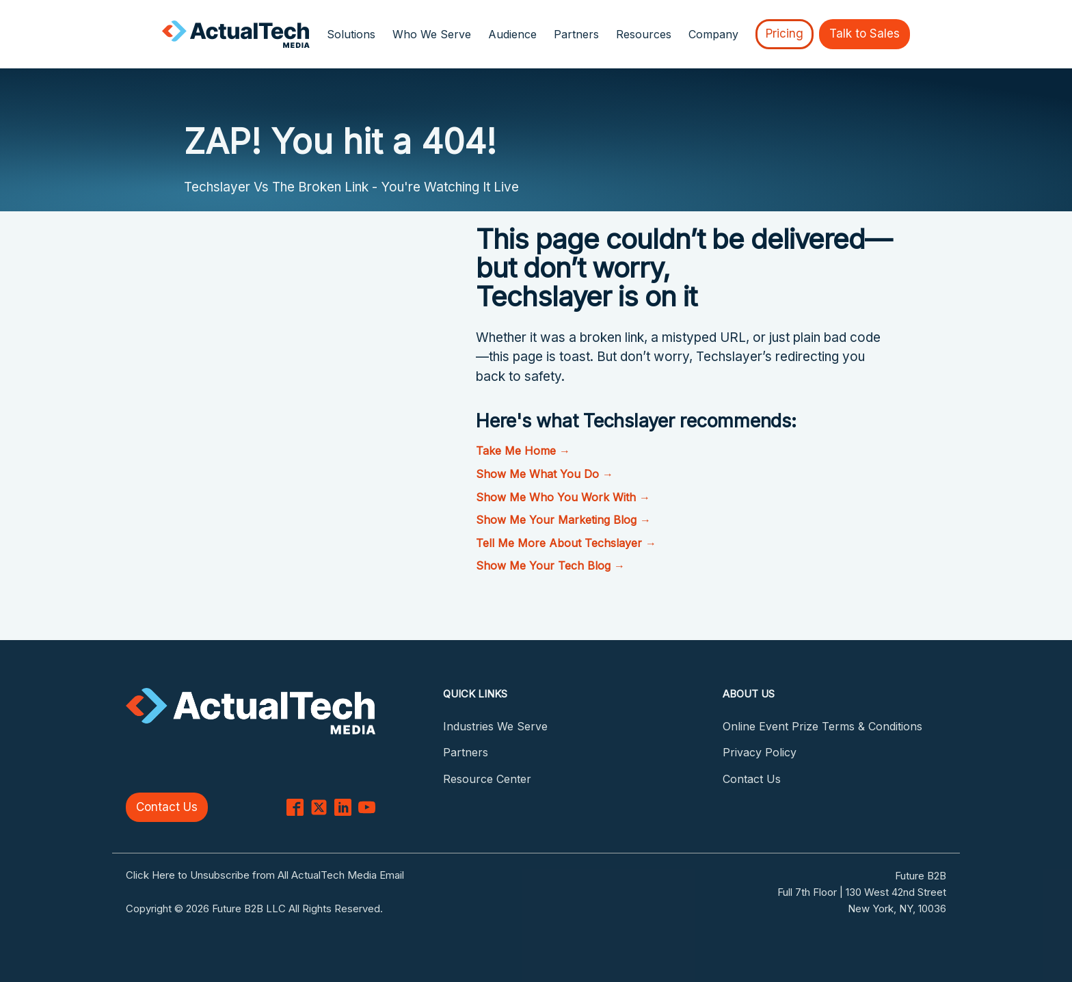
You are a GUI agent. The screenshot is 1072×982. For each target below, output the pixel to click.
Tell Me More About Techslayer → (566, 543)
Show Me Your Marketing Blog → (563, 520)
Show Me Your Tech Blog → (550, 565)
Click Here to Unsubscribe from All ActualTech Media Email (265, 874)
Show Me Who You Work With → (563, 497)
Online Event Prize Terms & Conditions (822, 726)
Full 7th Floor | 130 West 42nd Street (861, 892)
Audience (512, 34)
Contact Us (167, 807)
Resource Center (487, 779)
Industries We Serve (495, 726)
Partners (576, 34)
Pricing (784, 33)
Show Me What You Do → (544, 474)
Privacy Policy (759, 752)
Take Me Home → (523, 450)
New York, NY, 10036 (897, 908)
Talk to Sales (864, 33)
